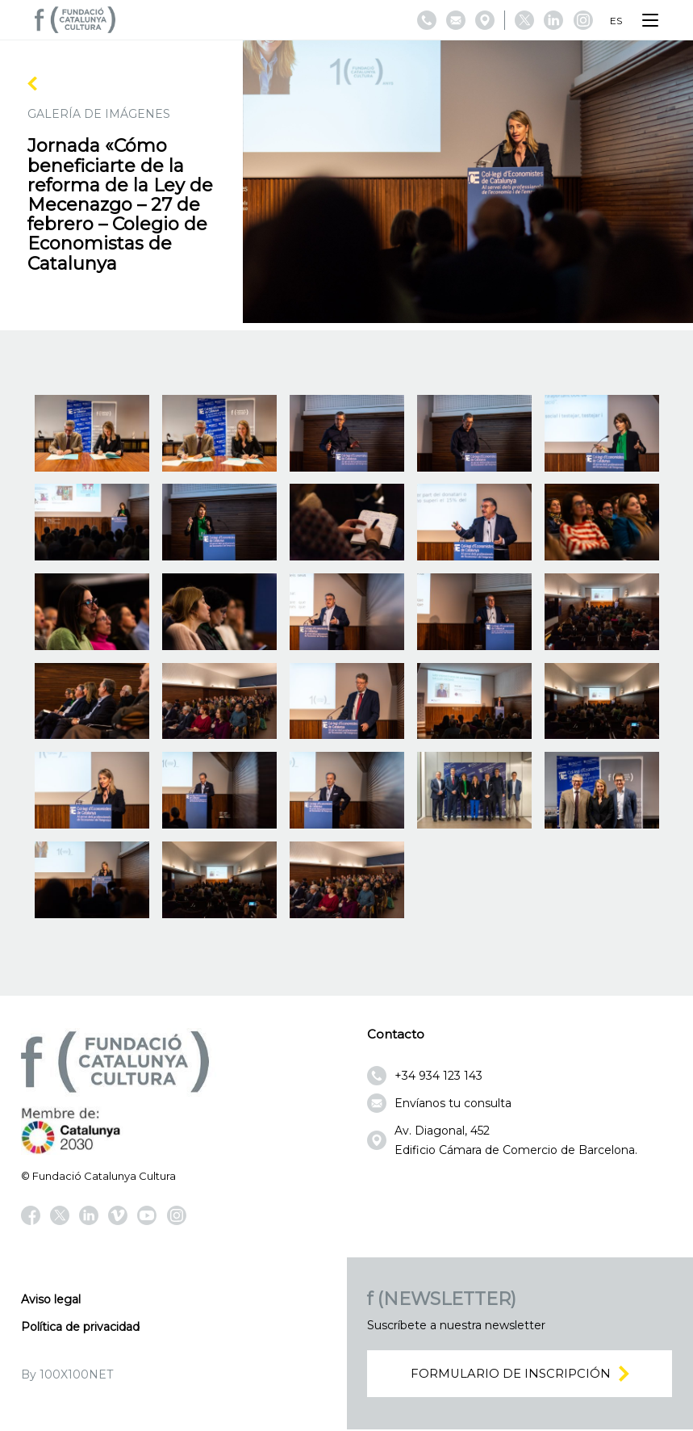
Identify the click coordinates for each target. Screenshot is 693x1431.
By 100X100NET (67, 1374)
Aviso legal (51, 1299)
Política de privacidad (80, 1327)
